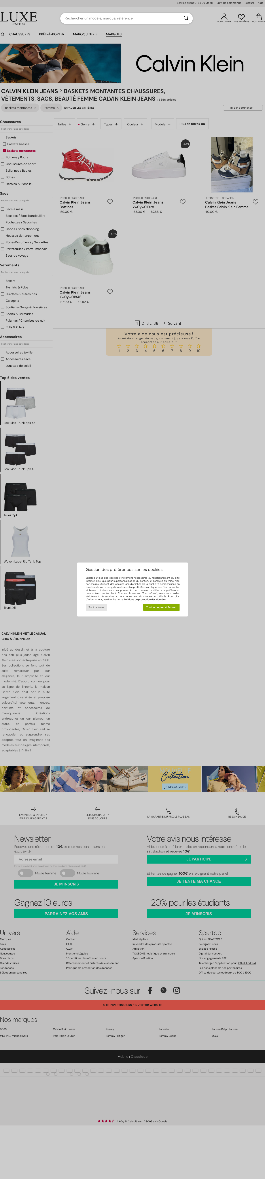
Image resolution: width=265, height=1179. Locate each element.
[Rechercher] (186, 18)
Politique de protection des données (145, 599)
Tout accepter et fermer (161, 607)
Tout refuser (96, 607)
